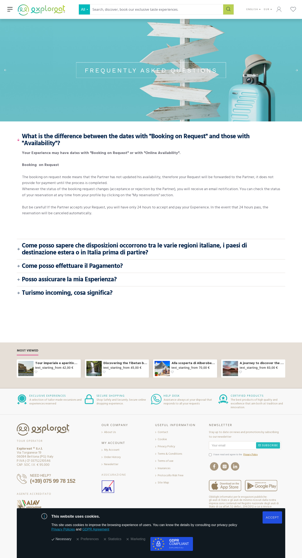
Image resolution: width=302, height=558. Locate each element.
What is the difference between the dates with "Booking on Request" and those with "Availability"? (136, 140)
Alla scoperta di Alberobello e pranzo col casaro (194, 363)
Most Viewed (27, 351)
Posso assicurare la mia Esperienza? (69, 279)
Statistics (114, 539)
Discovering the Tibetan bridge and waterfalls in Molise (125, 363)
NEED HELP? (40, 475)
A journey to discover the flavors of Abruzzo (262, 363)
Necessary (64, 539)
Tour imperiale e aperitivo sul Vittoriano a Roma (57, 363)
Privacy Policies (63, 529)
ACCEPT (272, 517)
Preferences (90, 539)
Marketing (138, 539)
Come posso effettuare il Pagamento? (72, 266)
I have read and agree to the (233, 455)
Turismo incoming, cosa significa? (67, 293)
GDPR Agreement (95, 529)
